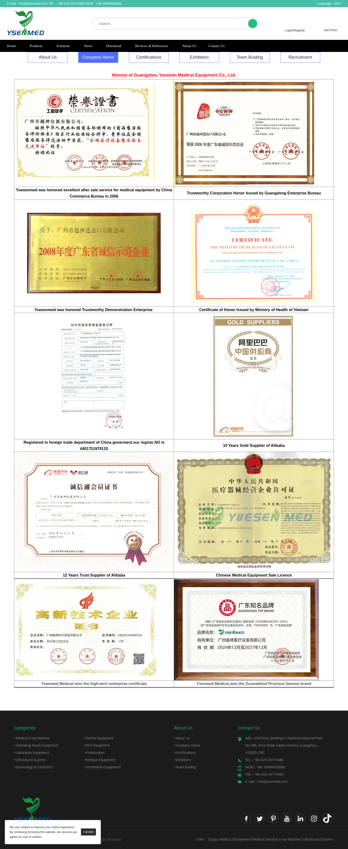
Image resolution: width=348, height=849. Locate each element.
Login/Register (295, 30)
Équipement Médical (248, 839)
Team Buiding (250, 57)
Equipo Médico (219, 839)
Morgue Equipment (99, 759)
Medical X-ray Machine (32, 738)
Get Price (330, 30)
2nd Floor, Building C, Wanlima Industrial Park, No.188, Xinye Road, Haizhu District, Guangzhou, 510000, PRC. (284, 745)
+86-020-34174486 (264, 759)
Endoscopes (94, 752)
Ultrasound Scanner (30, 759)
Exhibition (199, 57)
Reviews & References (151, 46)
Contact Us (217, 46)
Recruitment (300, 57)
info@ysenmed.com (33, 3)
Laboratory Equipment (31, 752)
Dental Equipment (99, 738)
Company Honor (98, 57)
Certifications (148, 57)
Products (36, 46)
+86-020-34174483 (264, 774)
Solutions (63, 46)
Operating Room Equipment (36, 745)
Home (11, 46)
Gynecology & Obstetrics (33, 767)
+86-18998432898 (265, 767)
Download (113, 46)
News (88, 46)
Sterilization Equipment (102, 767)
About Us (189, 46)
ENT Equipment (97, 745)
